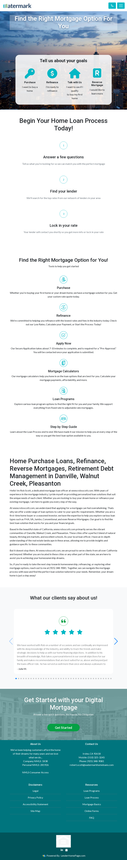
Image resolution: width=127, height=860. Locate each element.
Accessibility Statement (35, 804)
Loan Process (92, 797)
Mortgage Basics (91, 804)
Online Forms (92, 810)
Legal (35, 790)
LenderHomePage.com (73, 855)
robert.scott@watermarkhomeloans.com (92, 764)
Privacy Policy (35, 797)
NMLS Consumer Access (35, 772)
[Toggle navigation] (121, 5)
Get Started (63, 727)
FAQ (91, 817)
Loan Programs (91, 790)
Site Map (35, 810)
